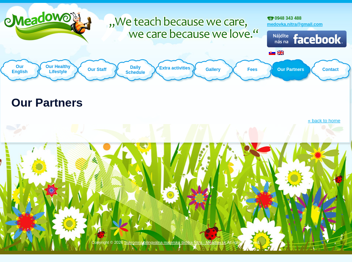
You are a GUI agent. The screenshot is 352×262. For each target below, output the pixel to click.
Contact (330, 69)
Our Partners (290, 69)
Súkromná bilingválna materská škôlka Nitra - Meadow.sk (175, 242)
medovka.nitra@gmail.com (294, 24)
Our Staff (97, 69)
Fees (252, 69)
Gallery (213, 69)
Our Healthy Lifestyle (58, 69)
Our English (19, 69)
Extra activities (174, 68)
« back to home (324, 120)
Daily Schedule (135, 70)
